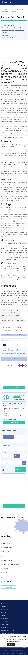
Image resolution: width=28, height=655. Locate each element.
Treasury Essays (7, 552)
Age (13, 320)
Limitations (20, 318)
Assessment (5, 318)
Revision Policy (5, 627)
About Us (3, 612)
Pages (16, 455)
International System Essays (11, 564)
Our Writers (4, 615)
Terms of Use (4, 618)
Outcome (4, 320)
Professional (20, 440)
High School (8, 436)
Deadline (4, 460)
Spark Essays (6, 573)
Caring (10, 315)
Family (17, 320)
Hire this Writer (14, 423)
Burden (16, 28)
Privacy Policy (5, 621)
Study (10, 30)
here (21, 641)
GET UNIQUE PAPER (14, 387)
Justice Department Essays (10, 556)
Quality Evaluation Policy (8, 633)
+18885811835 (19, 650)
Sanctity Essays (7, 560)
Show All (9, 587)
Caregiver (22, 28)
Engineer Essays (7, 547)
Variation (12, 318)
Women (23, 320)
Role (9, 320)
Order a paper (14, 506)
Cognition (16, 315)
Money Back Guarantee (7, 630)
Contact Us (4, 606)
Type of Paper (6, 445)
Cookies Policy (5, 624)
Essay (12, 25)
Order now (14, 55)
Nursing (4, 323)
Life (13, 30)
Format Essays (7, 568)
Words (22, 455)
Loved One (21, 30)
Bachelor (8, 440)
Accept (11, 644)
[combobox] (14, 449)
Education (5, 30)
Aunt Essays (6, 543)
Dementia (10, 28)
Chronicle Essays (7, 577)
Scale (16, 30)
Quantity (4, 452)
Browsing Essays (7, 581)
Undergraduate (19, 436)
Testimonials (4, 609)
